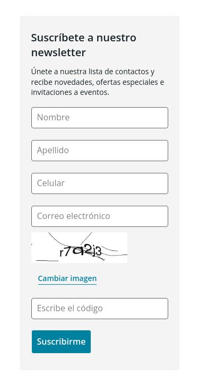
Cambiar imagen (67, 278)
